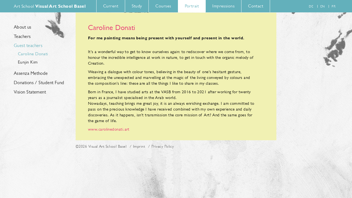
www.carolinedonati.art (109, 129)
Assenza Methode (31, 73)
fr (334, 6)
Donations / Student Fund (39, 82)
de (311, 6)
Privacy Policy (163, 146)
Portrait (192, 6)
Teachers (22, 36)
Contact (255, 6)
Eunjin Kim (28, 62)
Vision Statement (30, 92)
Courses (163, 6)
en (322, 6)
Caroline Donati (33, 53)
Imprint (139, 146)
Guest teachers (28, 45)
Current (110, 6)
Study (137, 6)
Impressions (223, 6)
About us (22, 27)
